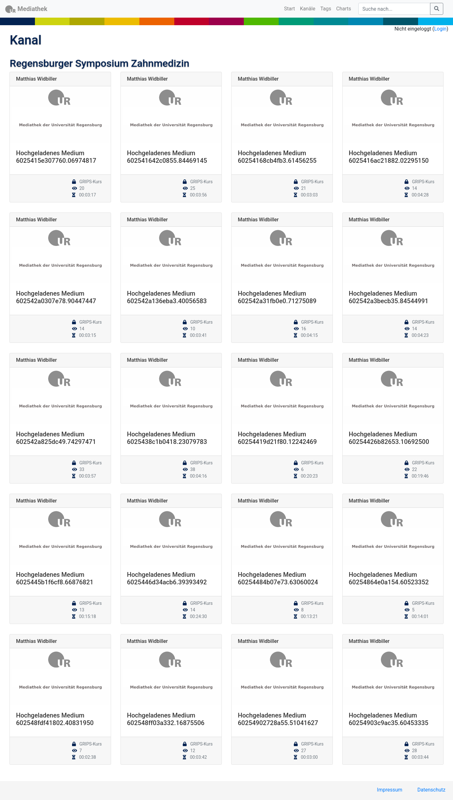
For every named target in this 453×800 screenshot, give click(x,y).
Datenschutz (431, 790)
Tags (325, 9)
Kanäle (308, 9)
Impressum (389, 790)
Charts (343, 9)
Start (290, 8)
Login (440, 29)
